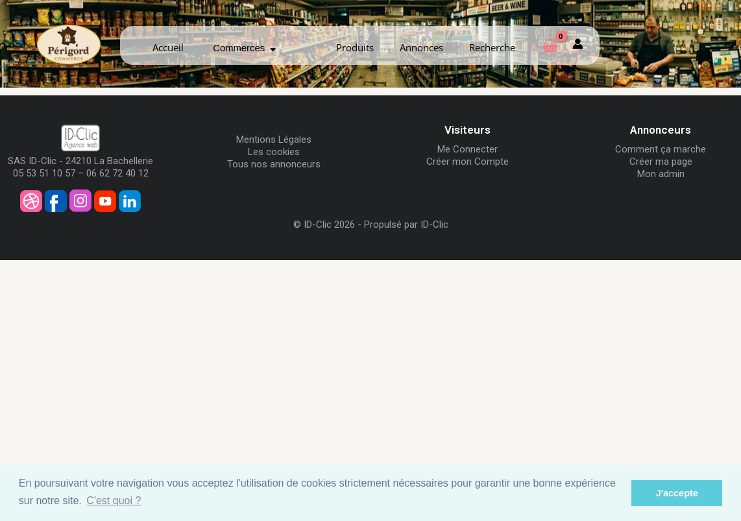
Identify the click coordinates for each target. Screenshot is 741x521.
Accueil (168, 47)
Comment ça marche (660, 149)
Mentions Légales (273, 139)
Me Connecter (467, 149)
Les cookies (274, 152)
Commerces (244, 48)
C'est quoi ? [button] (113, 500)
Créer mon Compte (467, 161)
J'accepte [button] (677, 493)
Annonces (421, 47)
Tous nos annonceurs (274, 164)
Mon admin (661, 174)
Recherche (492, 47)
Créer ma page (660, 161)
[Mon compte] (577, 45)
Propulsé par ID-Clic (406, 224)
